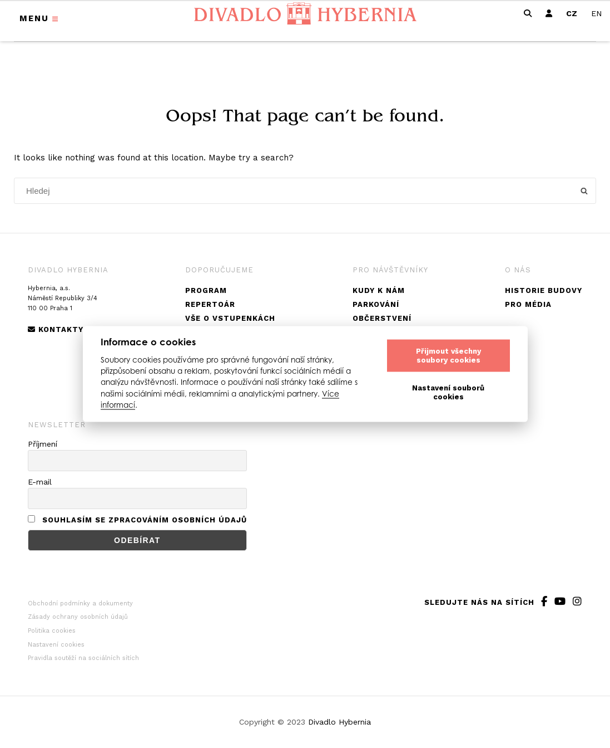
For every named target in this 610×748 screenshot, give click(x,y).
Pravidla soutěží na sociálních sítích (83, 658)
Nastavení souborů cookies (448, 392)
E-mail (40, 481)
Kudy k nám (379, 290)
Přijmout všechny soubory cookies (448, 355)
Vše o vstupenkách (230, 318)
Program (206, 290)
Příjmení (42, 443)
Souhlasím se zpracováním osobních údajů (144, 520)
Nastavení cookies (56, 644)
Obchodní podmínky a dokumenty (80, 603)
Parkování (376, 304)
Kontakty (55, 329)
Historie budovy (543, 290)
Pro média (528, 304)
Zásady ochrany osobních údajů (78, 616)
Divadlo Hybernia (339, 721)
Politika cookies (52, 630)
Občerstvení (382, 318)
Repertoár (210, 304)
